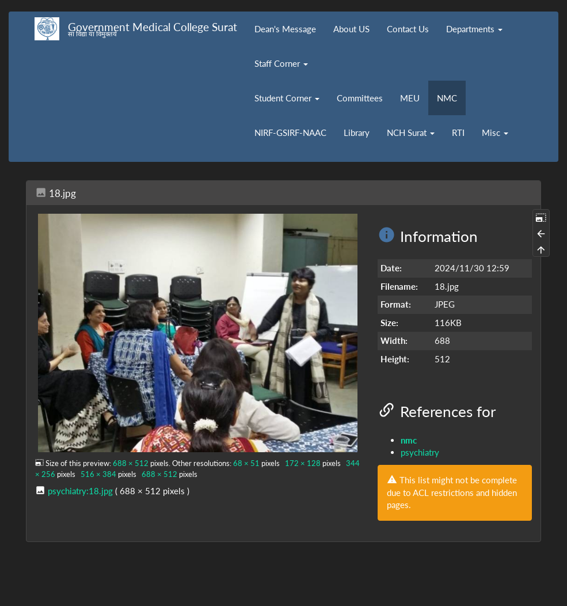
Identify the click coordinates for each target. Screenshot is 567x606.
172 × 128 (303, 463)
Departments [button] (474, 29)
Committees (360, 98)
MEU (410, 98)
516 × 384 (98, 474)
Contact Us (408, 29)
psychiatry (420, 452)
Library (357, 132)
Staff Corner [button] (281, 63)
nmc (409, 440)
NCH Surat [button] (411, 132)
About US (351, 29)
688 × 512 (131, 463)
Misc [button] (495, 132)
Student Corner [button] (286, 98)
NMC (447, 98)
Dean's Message (285, 29)
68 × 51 (246, 463)
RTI (458, 132)
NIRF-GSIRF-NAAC (290, 132)
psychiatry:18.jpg (80, 491)
